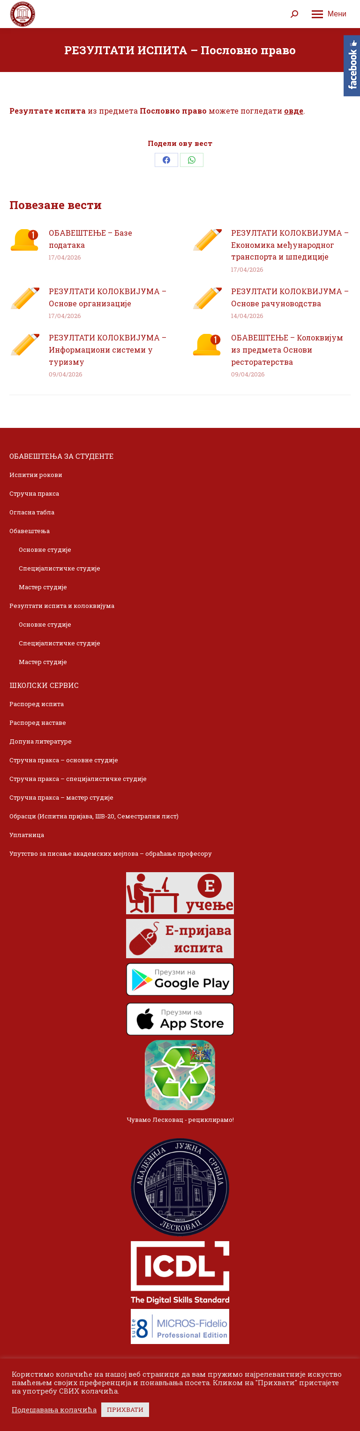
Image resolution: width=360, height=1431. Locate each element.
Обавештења (29, 531)
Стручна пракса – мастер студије (61, 797)
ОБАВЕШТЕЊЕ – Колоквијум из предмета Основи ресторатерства (287, 349)
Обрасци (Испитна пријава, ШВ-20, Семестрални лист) (94, 816)
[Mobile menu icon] (329, 14)
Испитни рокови (35, 474)
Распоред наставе (37, 722)
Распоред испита (36, 704)
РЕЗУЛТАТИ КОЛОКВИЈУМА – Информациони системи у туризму (107, 349)
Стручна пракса (34, 493)
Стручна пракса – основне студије (63, 760)
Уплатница (26, 835)
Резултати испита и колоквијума (61, 605)
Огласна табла (31, 512)
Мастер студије (43, 587)
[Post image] (24, 240)
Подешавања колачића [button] (54, 1410)
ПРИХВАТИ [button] (125, 1409)
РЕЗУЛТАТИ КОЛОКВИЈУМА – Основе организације (107, 297)
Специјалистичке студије (59, 568)
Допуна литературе (40, 741)
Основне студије (45, 549)
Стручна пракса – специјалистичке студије (78, 778)
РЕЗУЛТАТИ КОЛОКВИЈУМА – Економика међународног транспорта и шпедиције (290, 244)
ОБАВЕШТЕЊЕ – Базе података (90, 239)
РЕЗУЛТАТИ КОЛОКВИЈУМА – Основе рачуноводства (290, 297)
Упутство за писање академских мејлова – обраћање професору (110, 853)
